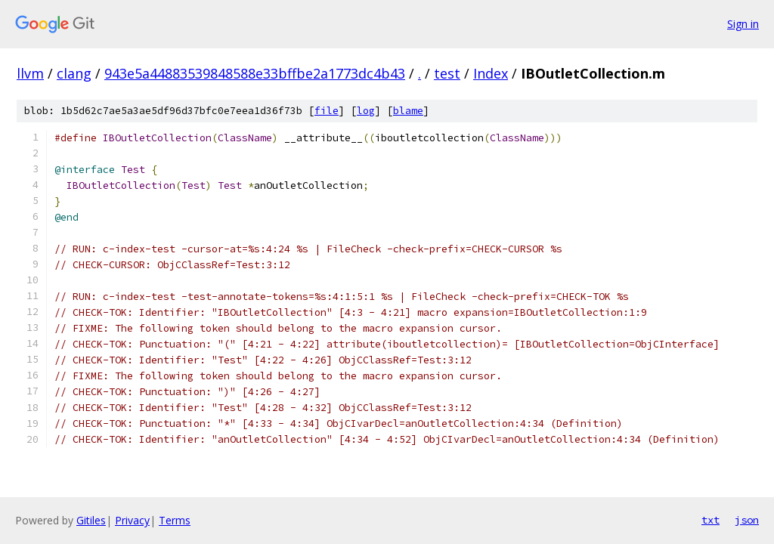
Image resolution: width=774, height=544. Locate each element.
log (366, 110)
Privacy (132, 520)
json (747, 520)
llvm (30, 73)
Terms (174, 520)
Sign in (743, 24)
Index (490, 73)
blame (408, 110)
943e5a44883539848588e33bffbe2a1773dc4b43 (254, 73)
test (447, 73)
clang (74, 73)
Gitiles (91, 520)
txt (710, 520)
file (326, 110)
